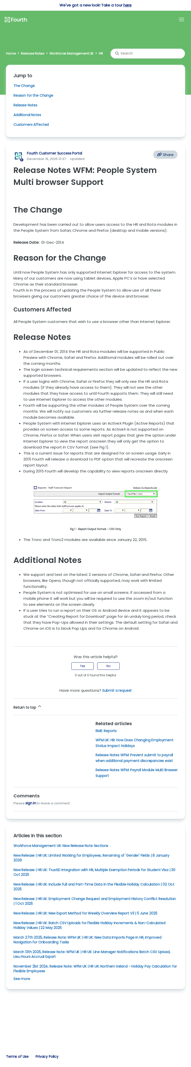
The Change (24, 85)
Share (165, 154)
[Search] (147, 54)
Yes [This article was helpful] (82, 666)
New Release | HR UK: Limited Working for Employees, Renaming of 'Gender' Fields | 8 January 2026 (91, 858)
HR (101, 53)
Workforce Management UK (71, 53)
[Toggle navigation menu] (182, 20)
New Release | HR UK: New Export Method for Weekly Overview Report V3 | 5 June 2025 (85, 913)
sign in (30, 803)
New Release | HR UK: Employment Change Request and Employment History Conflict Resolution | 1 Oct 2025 (94, 901)
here (127, 5)
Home (11, 53)
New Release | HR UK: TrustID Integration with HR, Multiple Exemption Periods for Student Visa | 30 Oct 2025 (94, 872)
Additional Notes (27, 114)
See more (21, 978)
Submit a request (117, 690)
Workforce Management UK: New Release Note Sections (60, 845)
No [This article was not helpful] (108, 666)
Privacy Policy (47, 1056)
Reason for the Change (33, 95)
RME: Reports (106, 730)
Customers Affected (31, 124)
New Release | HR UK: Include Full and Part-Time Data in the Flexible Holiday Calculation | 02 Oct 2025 (93, 887)
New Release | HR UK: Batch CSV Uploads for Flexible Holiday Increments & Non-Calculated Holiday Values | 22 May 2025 (89, 925)
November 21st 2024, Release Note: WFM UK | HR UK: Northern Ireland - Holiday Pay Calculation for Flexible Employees (95, 969)
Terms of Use (17, 1056)
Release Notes (32, 53)
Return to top (27, 707)
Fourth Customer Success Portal (54, 153)
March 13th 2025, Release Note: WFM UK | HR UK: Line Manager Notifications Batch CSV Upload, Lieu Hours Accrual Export (91, 954)
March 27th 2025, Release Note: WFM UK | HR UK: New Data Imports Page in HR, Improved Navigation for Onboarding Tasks (87, 940)
